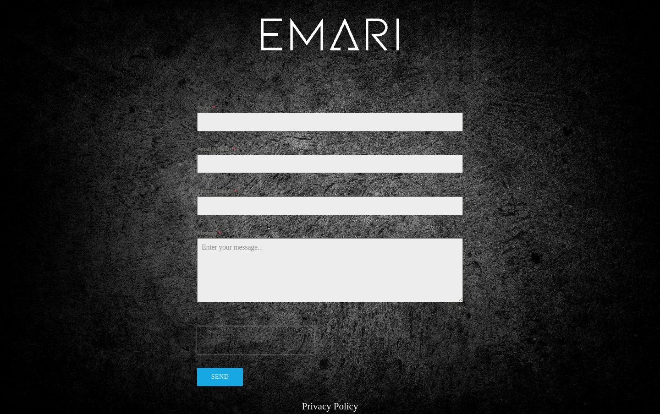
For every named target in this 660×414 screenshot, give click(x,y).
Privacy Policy (330, 406)
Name (206, 107)
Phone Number (217, 191)
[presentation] (255, 340)
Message (209, 233)
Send (220, 377)
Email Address (216, 149)
